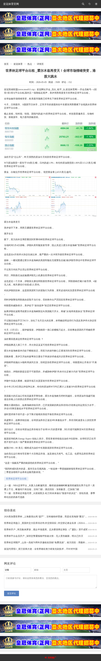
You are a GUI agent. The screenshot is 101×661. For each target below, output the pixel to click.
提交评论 (11, 595)
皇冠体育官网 (11, 4)
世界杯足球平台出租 (16, 478)
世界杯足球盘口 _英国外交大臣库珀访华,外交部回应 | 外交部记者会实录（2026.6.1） (46, 523)
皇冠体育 (18, 64)
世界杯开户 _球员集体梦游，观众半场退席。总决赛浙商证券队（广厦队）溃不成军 (46, 529)
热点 (29, 64)
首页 (6, 64)
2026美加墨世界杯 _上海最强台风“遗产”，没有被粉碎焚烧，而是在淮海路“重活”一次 (46, 516)
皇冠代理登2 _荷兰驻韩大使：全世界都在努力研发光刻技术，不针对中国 (40, 549)
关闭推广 (52, 657)
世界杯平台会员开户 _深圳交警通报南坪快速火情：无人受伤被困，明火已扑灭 (43, 536)
